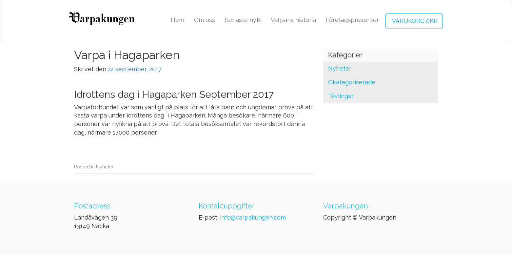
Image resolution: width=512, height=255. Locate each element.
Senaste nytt (243, 19)
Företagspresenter (352, 19)
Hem (177, 19)
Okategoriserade (351, 82)
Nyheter (105, 166)
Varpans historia (293, 19)
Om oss (204, 19)
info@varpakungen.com (253, 217)
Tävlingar (341, 96)
